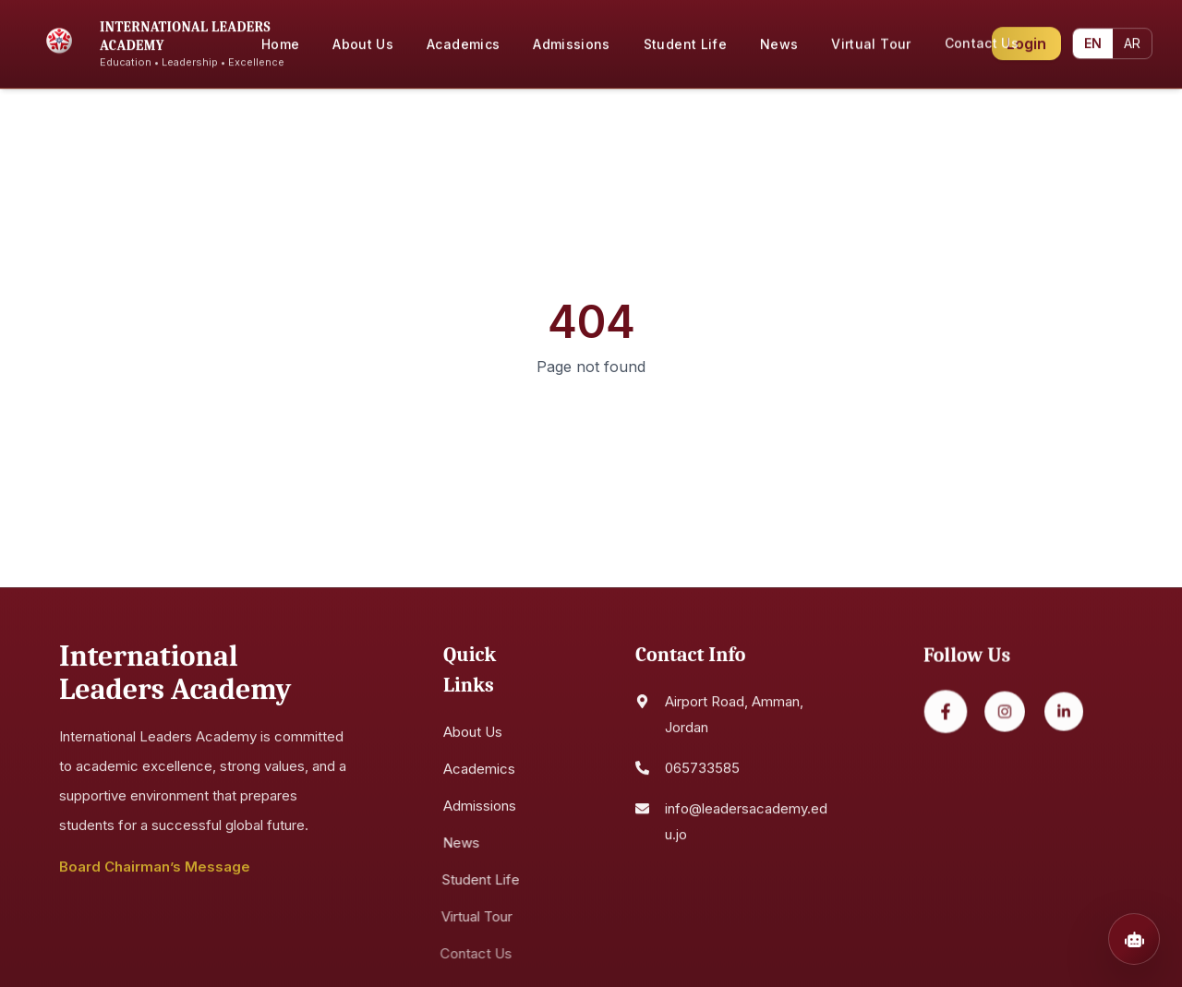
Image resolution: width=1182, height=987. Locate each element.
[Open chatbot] (1134, 939)
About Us (472, 735)
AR (1134, 40)
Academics (479, 772)
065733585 (702, 773)
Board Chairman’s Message (154, 870)
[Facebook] (945, 718)
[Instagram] (1004, 718)
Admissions (476, 809)
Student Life (476, 883)
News (458, 846)
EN (1095, 40)
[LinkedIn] (1063, 718)
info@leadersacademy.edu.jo (746, 827)
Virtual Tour (472, 920)
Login (1026, 40)
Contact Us (471, 957)
